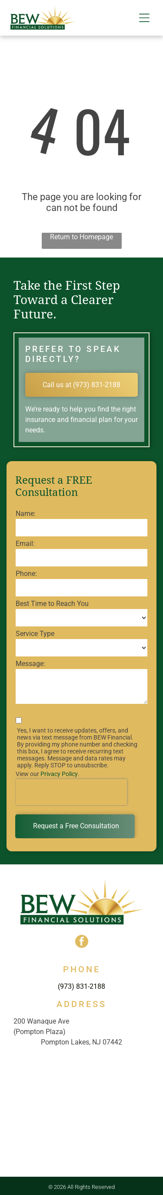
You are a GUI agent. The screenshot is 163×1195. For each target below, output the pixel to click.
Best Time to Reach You (52, 603)
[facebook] (81, 942)
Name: (26, 513)
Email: (25, 543)
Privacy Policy (59, 773)
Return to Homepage (81, 237)
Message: (30, 663)
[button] (144, 18)
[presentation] (71, 792)
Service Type (35, 633)
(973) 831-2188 (81, 986)
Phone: (26, 573)
